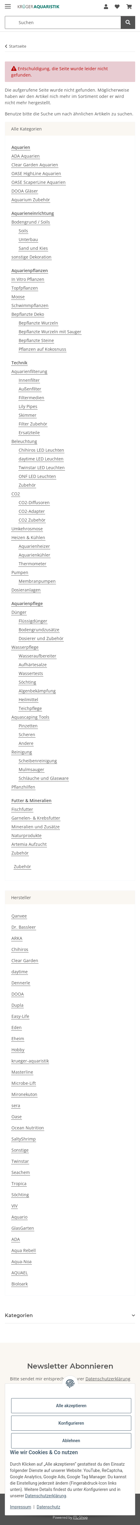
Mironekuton (24, 1094)
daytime (19, 971)
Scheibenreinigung (38, 761)
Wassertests (31, 673)
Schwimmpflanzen (29, 305)
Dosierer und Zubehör (41, 638)
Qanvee (19, 916)
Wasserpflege (25, 647)
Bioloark (19, 1284)
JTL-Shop (80, 1517)
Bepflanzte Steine (36, 340)
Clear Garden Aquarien (34, 165)
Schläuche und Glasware (44, 778)
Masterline (22, 1072)
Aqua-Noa (21, 1261)
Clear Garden (24, 960)
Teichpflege (30, 708)
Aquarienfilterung (29, 371)
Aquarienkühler (34, 555)
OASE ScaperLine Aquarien (38, 182)
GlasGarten (22, 1228)
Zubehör (27, 485)
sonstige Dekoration (31, 257)
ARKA (16, 938)
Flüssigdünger (33, 621)
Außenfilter (30, 389)
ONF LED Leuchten (37, 476)
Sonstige (20, 1150)
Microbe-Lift (23, 1083)
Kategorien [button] (19, 1315)
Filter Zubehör (33, 424)
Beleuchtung (24, 441)
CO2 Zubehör (32, 520)
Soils (23, 231)
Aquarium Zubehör (30, 199)
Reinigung (21, 752)
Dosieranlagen (26, 590)
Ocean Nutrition (27, 1128)
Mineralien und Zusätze (35, 827)
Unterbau (28, 239)
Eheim (17, 1038)
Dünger (18, 612)
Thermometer (32, 563)
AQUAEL (19, 1273)
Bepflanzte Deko (27, 314)
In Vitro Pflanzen (27, 279)
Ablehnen (71, 1440)
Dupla (17, 1005)
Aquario (19, 1217)
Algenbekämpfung (37, 691)
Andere (26, 743)
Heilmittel (28, 699)
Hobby (17, 1050)
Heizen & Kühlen (28, 537)
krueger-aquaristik (30, 1061)
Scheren (27, 734)
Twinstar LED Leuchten (42, 467)
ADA (15, 1239)
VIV (14, 1206)
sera (15, 1105)
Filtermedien (31, 397)
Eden (16, 1027)
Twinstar (20, 1161)
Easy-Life (20, 1016)
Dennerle (20, 983)
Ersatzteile (29, 432)
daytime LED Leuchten (41, 459)
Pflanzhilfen (23, 787)
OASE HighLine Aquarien (36, 173)
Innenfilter (29, 380)
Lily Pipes (28, 406)
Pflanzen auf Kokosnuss (42, 349)
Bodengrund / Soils (30, 222)
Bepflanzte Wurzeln (38, 323)
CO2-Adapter (32, 511)
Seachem (20, 1172)
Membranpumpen (37, 581)
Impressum (20, 1507)
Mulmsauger (31, 769)
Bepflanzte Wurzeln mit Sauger (50, 331)
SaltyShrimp (23, 1139)
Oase (16, 1116)
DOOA (17, 994)
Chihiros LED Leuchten (41, 450)
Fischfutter (22, 809)
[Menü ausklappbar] (8, 4)
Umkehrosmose (27, 529)
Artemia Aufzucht (29, 844)
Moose (18, 297)
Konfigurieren (71, 1423)
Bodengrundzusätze (39, 629)
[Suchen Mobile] (63, 22)
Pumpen (19, 572)
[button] (106, 7)
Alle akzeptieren (71, 1405)
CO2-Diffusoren (34, 502)
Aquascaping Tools (30, 717)
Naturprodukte (26, 835)
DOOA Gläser (24, 191)
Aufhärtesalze (33, 664)
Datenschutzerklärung (45, 1495)
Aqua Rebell (23, 1250)
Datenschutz (48, 1507)
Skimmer (27, 415)
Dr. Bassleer (23, 927)
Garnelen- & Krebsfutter (35, 818)
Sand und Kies (33, 248)
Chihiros (19, 949)
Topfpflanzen (24, 288)
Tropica (18, 1183)
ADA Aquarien (25, 156)
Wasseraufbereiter (37, 656)
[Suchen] (128, 22)
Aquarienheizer (34, 546)
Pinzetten (28, 726)
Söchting (27, 682)
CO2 (15, 494)
